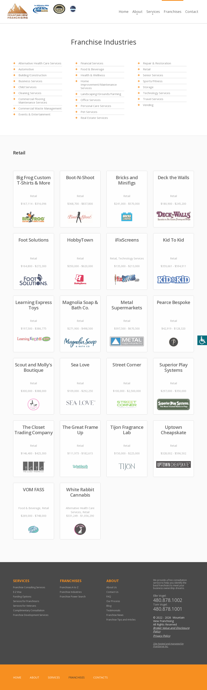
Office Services (91, 100)
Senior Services (153, 75)
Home (124, 11)
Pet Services (89, 112)
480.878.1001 (167, 608)
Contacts (100, 677)
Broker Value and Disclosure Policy (171, 629)
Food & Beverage (92, 69)
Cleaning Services (29, 93)
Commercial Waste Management (40, 108)
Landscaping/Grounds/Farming (101, 94)
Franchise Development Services (30, 615)
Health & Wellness (93, 75)
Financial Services (92, 63)
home (17, 677)
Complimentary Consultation (28, 610)
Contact (191, 11)
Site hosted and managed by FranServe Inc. (168, 645)
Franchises (172, 11)
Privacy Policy (161, 636)
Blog (108, 605)
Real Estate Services (94, 118)
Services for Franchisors (26, 601)
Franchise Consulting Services (29, 587)
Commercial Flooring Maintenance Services (32, 100)
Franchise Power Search (73, 596)
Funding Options (22, 596)
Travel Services (153, 99)
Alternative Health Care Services (39, 63)
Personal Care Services (96, 106)
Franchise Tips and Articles (120, 619)
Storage (148, 87)
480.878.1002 (167, 600)
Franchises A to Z (69, 587)
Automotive (26, 69)
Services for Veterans (24, 605)
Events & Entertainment (34, 114)
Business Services (30, 81)
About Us (111, 587)
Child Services (27, 87)
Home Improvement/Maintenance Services (99, 84)
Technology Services (156, 93)
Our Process (113, 601)
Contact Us (112, 592)
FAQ (108, 596)
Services (153, 11)
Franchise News (114, 615)
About (137, 11)
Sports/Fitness (153, 81)
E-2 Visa (17, 592)
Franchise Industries (71, 592)
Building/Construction (32, 75)
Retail (146, 69)
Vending (148, 105)
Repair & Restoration (157, 63)
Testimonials (113, 610)
